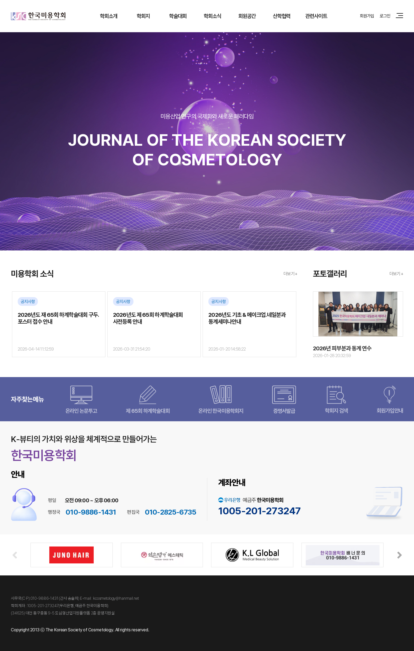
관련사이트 (316, 16)
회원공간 (247, 16)
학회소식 (212, 16)
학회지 (143, 16)
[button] (399, 555)
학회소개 (109, 16)
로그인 (385, 16)
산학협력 (282, 16)
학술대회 (178, 16)
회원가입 (367, 16)
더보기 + (290, 273)
